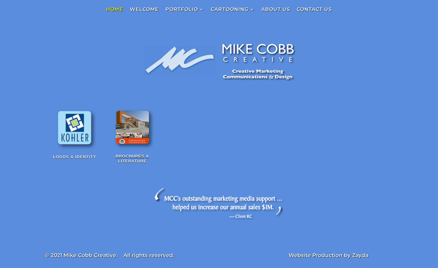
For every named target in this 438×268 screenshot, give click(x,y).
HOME (114, 9)
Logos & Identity (74, 156)
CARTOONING (230, 9)
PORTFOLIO (181, 9)
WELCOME (144, 9)
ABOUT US (275, 9)
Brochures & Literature (132, 160)
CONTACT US (314, 9)
